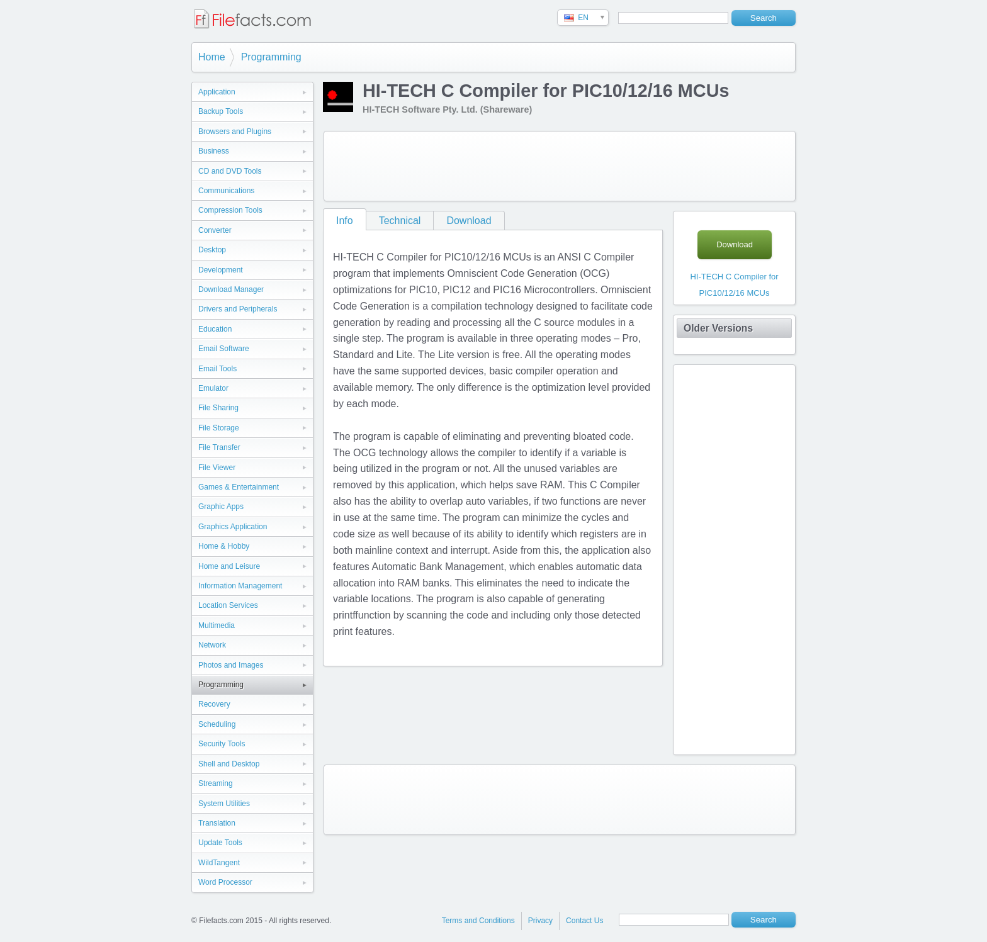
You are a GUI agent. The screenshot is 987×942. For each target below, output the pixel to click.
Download (468, 220)
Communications (226, 190)
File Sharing (218, 407)
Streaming (215, 783)
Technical (400, 220)
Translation (216, 823)
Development (220, 270)
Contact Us (584, 920)
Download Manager (231, 289)
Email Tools (217, 368)
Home (211, 57)
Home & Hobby (223, 546)
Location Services (228, 605)
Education (215, 329)
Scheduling (216, 724)
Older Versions (718, 328)
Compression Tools (230, 210)
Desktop (212, 249)
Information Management (240, 585)
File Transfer (219, 447)
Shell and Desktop (228, 764)
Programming (271, 57)
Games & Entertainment (238, 487)
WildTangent (219, 862)
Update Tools (220, 842)
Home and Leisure (229, 566)
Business (213, 151)
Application (216, 91)
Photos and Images (230, 665)
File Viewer (216, 467)
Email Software (223, 348)
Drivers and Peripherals (237, 309)
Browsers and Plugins (234, 131)
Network (212, 645)
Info (344, 220)
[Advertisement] (559, 166)
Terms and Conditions (478, 920)
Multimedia (216, 625)
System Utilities (224, 803)
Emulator (213, 388)
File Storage (218, 427)
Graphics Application (232, 526)
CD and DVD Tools (230, 171)
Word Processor (225, 882)
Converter (215, 230)
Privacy (540, 920)
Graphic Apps (221, 506)
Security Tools (221, 743)
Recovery (214, 704)
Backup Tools (220, 111)
